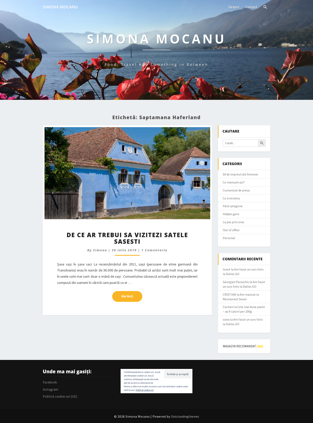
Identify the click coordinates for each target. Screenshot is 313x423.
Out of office (231, 230)
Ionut (226, 269)
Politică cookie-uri (145, 389)
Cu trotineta (231, 198)
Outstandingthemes (185, 416)
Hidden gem (231, 214)
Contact (251, 7)
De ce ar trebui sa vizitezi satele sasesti (127, 238)
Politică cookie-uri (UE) (60, 396)
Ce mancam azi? (234, 182)
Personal (229, 238)
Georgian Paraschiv (236, 282)
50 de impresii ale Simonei (240, 174)
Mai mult (131, 296)
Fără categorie (233, 206)
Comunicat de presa (236, 190)
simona (100, 250)
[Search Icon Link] (265, 7)
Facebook (50, 382)
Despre (233, 7)
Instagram (50, 389)
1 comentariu (154, 250)
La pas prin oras (233, 222)
